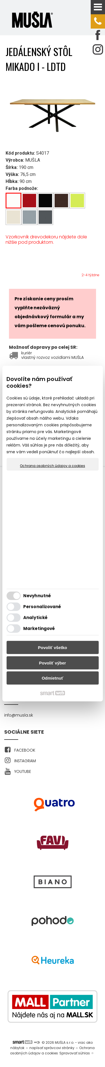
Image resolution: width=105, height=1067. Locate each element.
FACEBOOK (24, 750)
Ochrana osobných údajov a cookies (52, 465)
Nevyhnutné (37, 596)
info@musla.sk (18, 715)
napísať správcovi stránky (51, 1047)
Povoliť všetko (52, 647)
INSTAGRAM (25, 761)
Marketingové (39, 628)
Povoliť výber (52, 663)
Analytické (35, 617)
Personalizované (42, 607)
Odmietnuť (52, 678)
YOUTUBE (22, 771)
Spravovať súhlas (74, 1053)
